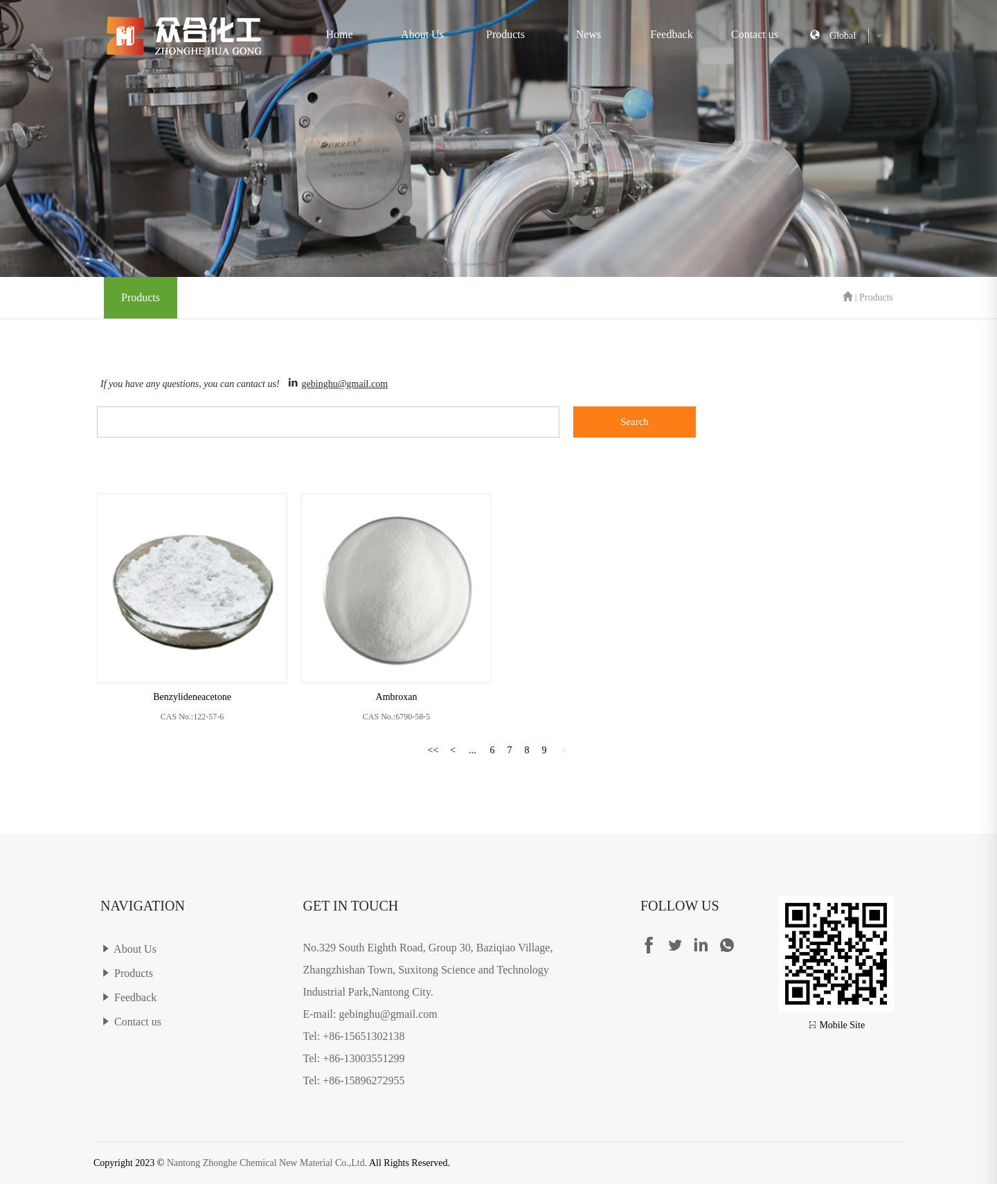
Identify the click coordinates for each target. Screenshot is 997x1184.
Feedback (671, 34)
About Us (422, 34)
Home (338, 34)
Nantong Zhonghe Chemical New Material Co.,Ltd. (267, 1163)
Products (505, 34)
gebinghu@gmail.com (345, 384)
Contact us (754, 34)
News (588, 34)
